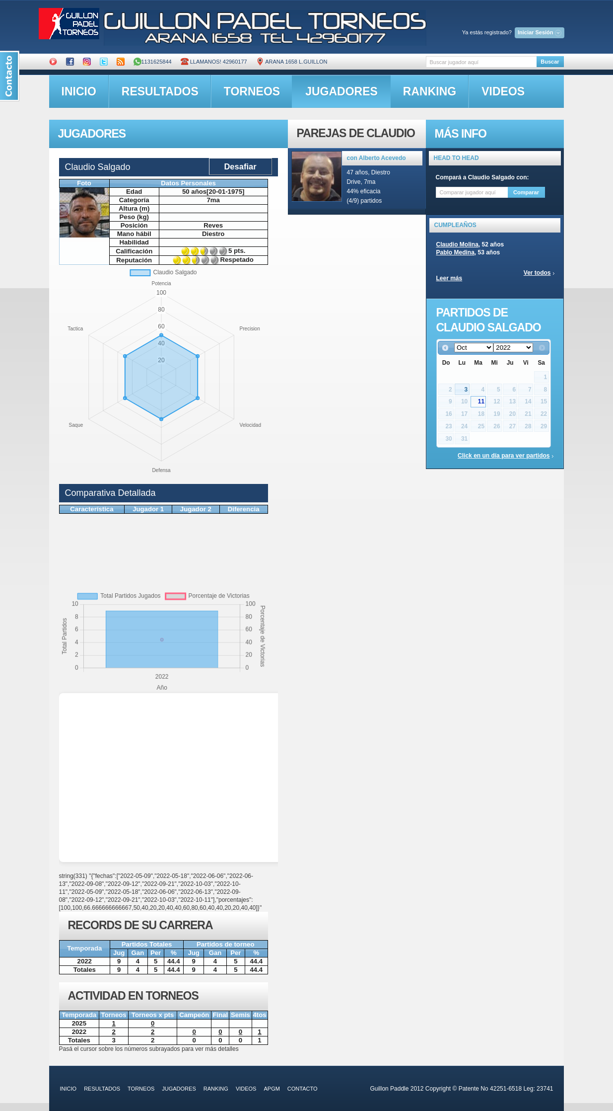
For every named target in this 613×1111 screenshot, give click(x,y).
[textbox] (481, 62)
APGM (271, 1089)
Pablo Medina (455, 252)
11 (481, 401)
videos (503, 91)
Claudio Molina (457, 244)
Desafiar (240, 166)
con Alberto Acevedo (376, 158)
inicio (79, 91)
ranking (429, 91)
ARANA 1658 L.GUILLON (292, 62)
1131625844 (153, 62)
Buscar (550, 62)
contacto (302, 1089)
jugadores (341, 91)
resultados (160, 91)
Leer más (449, 278)
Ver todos (537, 272)
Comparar (526, 192)
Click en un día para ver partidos (503, 455)
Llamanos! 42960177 (214, 62)
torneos (252, 91)
